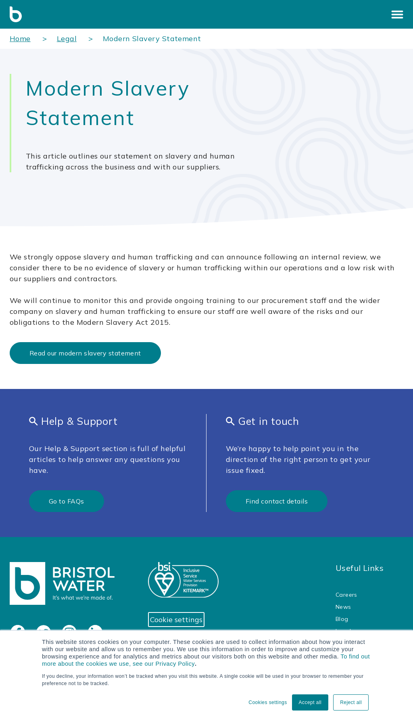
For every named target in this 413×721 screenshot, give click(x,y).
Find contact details (277, 501)
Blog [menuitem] (342, 619)
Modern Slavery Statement (152, 38)
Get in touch (262, 421)
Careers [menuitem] (346, 594)
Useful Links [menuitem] (360, 568)
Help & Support (73, 421)
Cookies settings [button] (267, 702)
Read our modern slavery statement (85, 353)
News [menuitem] (343, 606)
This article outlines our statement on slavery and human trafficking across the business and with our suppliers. (130, 161)
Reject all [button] (351, 702)
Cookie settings (176, 619)
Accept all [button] (310, 702)
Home (20, 38)
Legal (67, 38)
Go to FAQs (66, 501)
